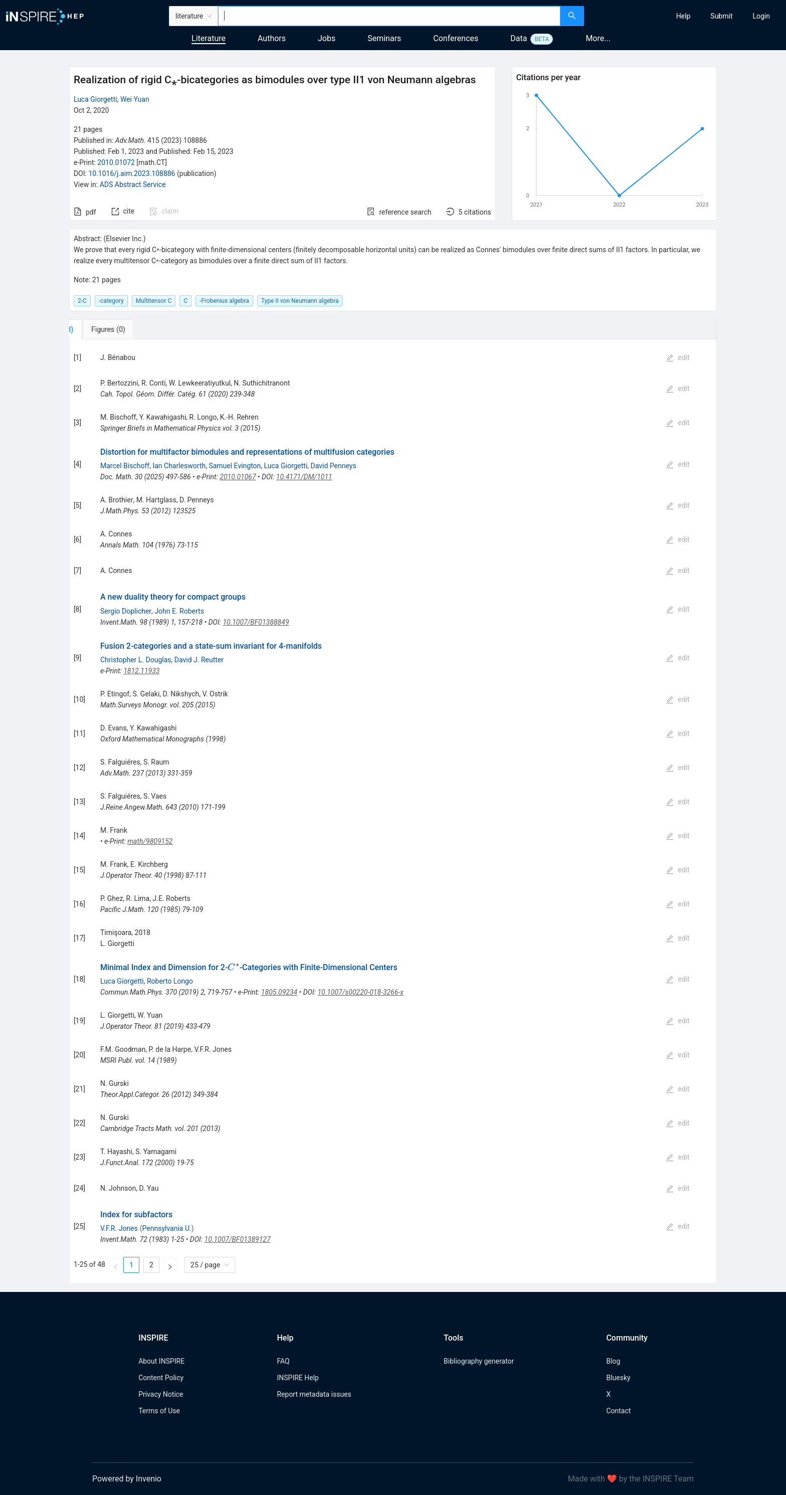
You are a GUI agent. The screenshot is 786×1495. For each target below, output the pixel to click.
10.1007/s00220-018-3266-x (360, 992)
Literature (208, 38)
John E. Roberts (179, 611)
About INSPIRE (161, 1361)
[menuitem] (683, 16)
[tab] (102, 329)
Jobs (326, 38)
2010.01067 (238, 477)
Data (518, 38)
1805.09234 (279, 992)
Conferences (455, 38)
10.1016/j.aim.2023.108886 (131, 173)
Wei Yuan (134, 99)
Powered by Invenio (126, 1478)
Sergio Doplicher (125, 611)
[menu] (686, 16)
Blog (613, 1361)
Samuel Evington (235, 466)
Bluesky (618, 1378)
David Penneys (333, 466)
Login (761, 16)
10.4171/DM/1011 (304, 477)
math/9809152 (149, 841)
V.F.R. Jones (119, 1228)
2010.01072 (116, 162)
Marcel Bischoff (124, 466)
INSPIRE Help (297, 1378)
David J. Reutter (199, 660)
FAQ (283, 1361)
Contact (618, 1411)
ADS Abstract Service (133, 184)
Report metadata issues (314, 1394)
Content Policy (160, 1378)
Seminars (384, 38)
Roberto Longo (170, 981)
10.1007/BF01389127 (238, 1239)
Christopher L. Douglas (135, 660)
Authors (272, 38)
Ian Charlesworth (179, 466)
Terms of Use (159, 1411)
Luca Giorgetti (95, 99)
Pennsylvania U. (166, 1228)
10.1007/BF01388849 (256, 622)
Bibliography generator (479, 1361)
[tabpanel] (393, 811)
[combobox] (389, 16)
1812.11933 (141, 671)
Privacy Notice (160, 1394)
